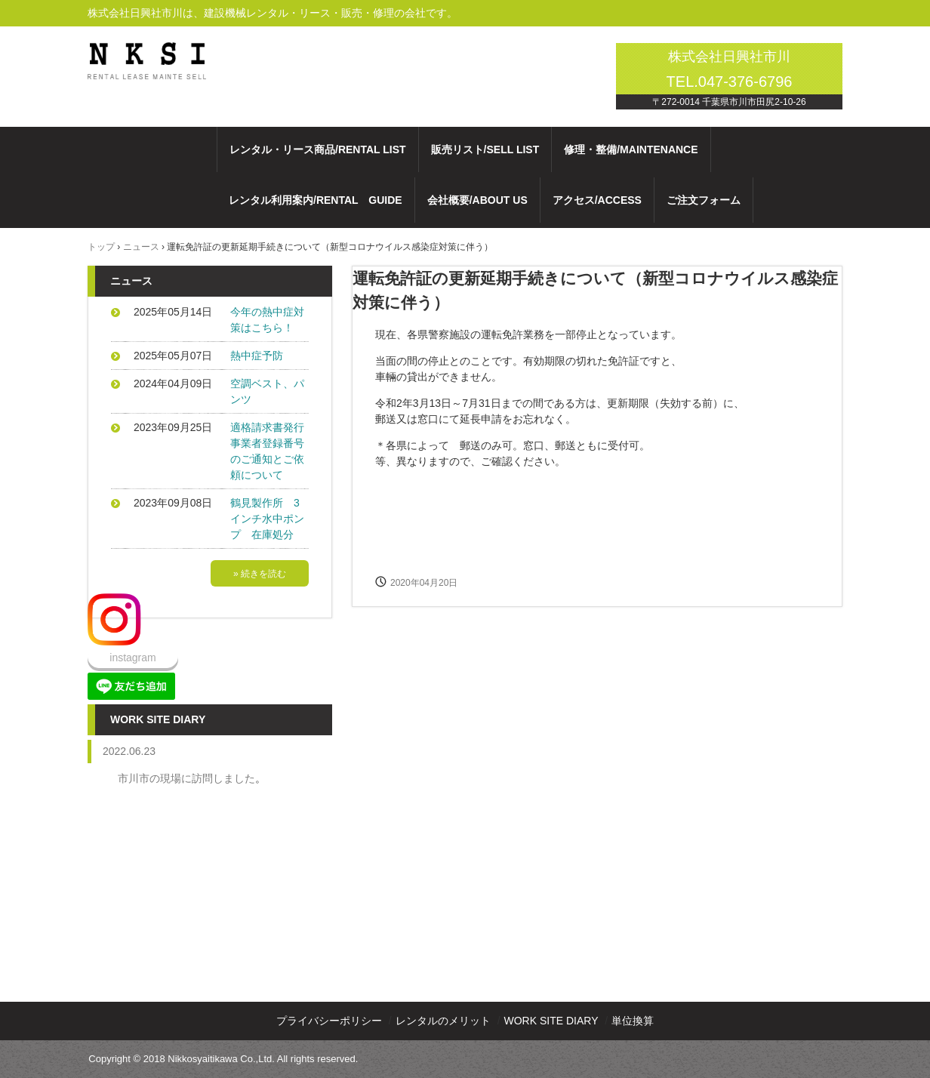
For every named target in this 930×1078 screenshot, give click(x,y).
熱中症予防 (256, 356)
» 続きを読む (259, 573)
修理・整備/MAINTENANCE (631, 149)
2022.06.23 (129, 751)
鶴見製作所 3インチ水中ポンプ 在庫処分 (267, 519)
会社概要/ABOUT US (477, 200)
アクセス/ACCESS (597, 200)
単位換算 (632, 1021)
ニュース (141, 247)
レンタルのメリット (443, 1021)
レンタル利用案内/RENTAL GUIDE (315, 200)
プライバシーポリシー (329, 1021)
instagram (132, 657)
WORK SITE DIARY (551, 1021)
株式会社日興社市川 (152, 52)
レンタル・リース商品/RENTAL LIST (317, 149)
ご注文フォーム (704, 200)
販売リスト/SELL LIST (485, 149)
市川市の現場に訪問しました (186, 778)
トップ (101, 247)
